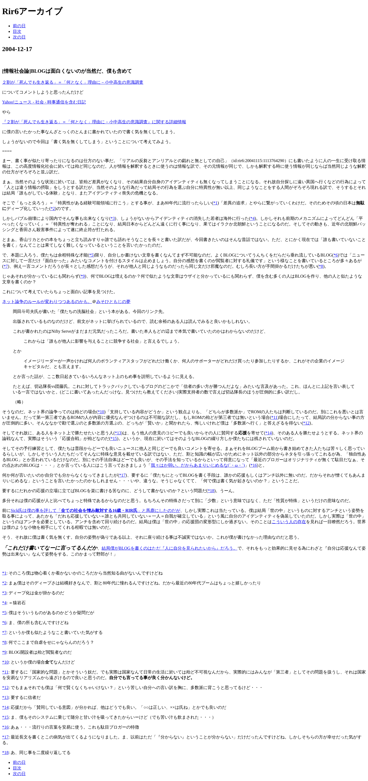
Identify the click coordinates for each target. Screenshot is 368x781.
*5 (91, 255)
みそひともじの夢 (113, 301)
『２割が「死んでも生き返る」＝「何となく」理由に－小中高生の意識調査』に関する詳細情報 (94, 122)
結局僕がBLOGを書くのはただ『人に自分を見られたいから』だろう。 (169, 548)
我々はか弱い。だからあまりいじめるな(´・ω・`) (198, 465)
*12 (306, 423)
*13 (118, 433)
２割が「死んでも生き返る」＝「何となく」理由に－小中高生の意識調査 (72, 82)
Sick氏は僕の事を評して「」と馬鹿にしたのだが (95, 510)
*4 (252, 218)
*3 (112, 218)
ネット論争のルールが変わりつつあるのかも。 (47, 301)
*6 (335, 255)
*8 (321, 266)
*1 (215, 203)
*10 (101, 411)
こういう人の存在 (289, 521)
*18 (211, 490)
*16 (254, 465)
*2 (53, 208)
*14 (268, 433)
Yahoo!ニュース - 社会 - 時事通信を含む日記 (44, 102)
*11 (274, 417)
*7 (5, 266)
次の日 (19, 37)
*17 (122, 475)
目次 (17, 31)
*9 (82, 276)
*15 (113, 438)
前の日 (19, 26)
